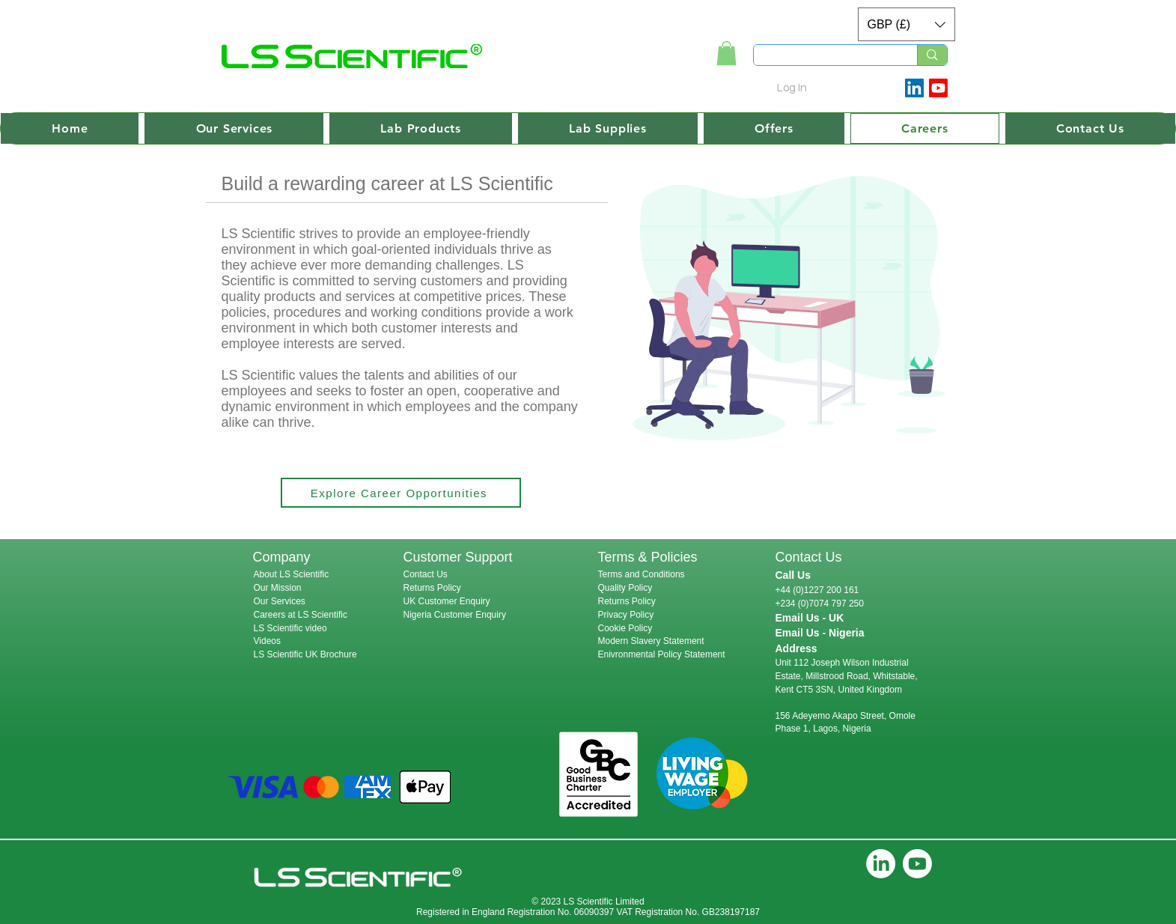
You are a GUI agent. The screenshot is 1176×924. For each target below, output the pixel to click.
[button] (906, 24)
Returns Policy (432, 588)
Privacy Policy (626, 615)
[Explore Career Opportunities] (401, 493)
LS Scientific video (290, 628)
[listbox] (906, 24)
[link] (726, 53)
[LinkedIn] (880, 863)
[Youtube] (938, 88)
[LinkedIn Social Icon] (914, 88)
